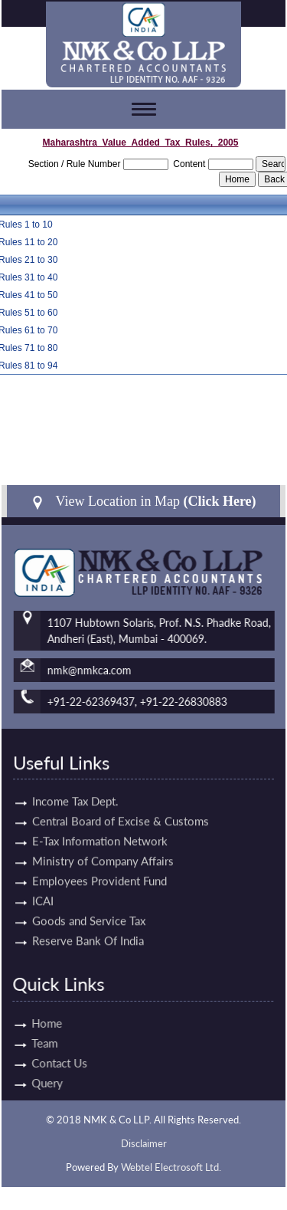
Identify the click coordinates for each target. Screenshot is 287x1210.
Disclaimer (144, 1143)
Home (30, 1023)
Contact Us (42, 1063)
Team (28, 1043)
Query (30, 1083)
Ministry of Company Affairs (103, 844)
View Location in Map (143, 502)
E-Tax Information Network (100, 824)
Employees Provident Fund (99, 864)
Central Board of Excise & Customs (120, 804)
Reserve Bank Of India (88, 923)
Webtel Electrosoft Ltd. (171, 1167)
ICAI (43, 883)
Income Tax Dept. (75, 784)
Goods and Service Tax (88, 903)
